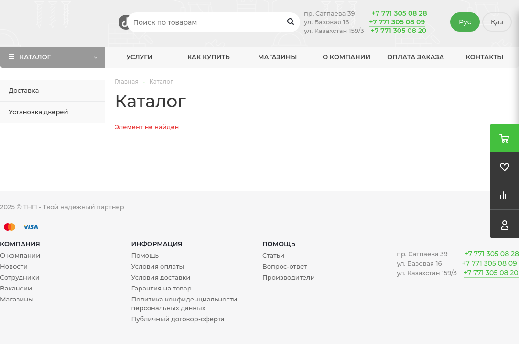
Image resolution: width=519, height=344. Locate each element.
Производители (288, 277)
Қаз (497, 22)
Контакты (485, 57)
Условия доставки (160, 277)
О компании (346, 57)
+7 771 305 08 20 (398, 30)
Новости (14, 266)
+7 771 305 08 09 (397, 22)
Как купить (208, 57)
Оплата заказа (415, 57)
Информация (156, 243)
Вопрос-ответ (284, 266)
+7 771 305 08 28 (399, 13)
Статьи (273, 255)
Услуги (139, 57)
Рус (465, 22)
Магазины (277, 57)
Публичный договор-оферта (177, 318)
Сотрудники (20, 277)
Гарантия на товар (161, 288)
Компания (20, 243)
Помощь (278, 243)
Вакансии (16, 288)
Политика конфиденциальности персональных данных (184, 303)
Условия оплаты (157, 266)
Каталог (35, 57)
